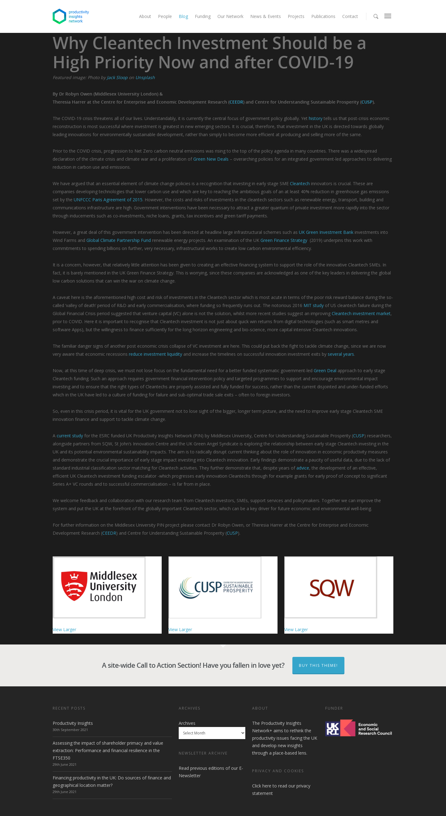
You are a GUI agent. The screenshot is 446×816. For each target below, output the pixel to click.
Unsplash (145, 77)
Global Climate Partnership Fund (118, 240)
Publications (323, 16)
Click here (261, 786)
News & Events (265, 16)
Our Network (230, 16)
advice (302, 468)
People (165, 16)
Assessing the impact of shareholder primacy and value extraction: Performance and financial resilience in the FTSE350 (108, 750)
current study (70, 436)
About (145, 16)
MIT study (314, 305)
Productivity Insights (73, 723)
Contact (350, 16)
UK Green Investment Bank (326, 232)
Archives (187, 723)
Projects (296, 16)
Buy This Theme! (318, 665)
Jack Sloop (117, 77)
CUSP (367, 102)
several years (341, 354)
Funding (203, 16)
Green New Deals (211, 159)
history (315, 118)
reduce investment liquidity (155, 354)
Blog (183, 16)
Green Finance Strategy (283, 240)
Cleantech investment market (361, 313)
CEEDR (236, 102)
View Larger (64, 629)
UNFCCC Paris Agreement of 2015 (108, 200)
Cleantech (300, 183)
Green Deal (325, 370)
